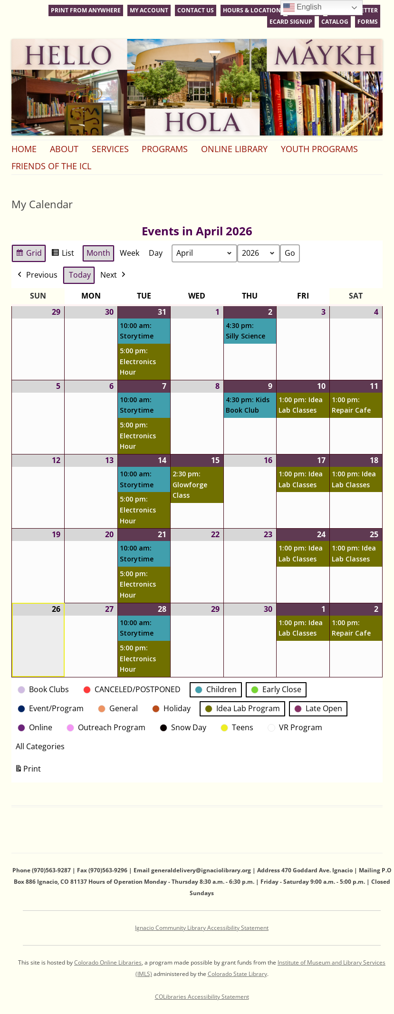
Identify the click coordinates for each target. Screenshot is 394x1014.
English (302, 7)
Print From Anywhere (86, 10)
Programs (165, 149)
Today (80, 275)
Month (98, 253)
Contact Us (195, 10)
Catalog (334, 22)
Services (110, 149)
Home (24, 149)
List (62, 254)
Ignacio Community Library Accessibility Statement (202, 928)
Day (156, 253)
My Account (149, 10)
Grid (28, 254)
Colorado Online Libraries (108, 962)
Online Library (234, 149)
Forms (367, 22)
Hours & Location (252, 10)
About (64, 149)
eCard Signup (290, 22)
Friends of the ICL (51, 166)
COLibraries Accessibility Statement (202, 997)
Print (27, 770)
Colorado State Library (237, 974)
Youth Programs (319, 149)
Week (129, 253)
